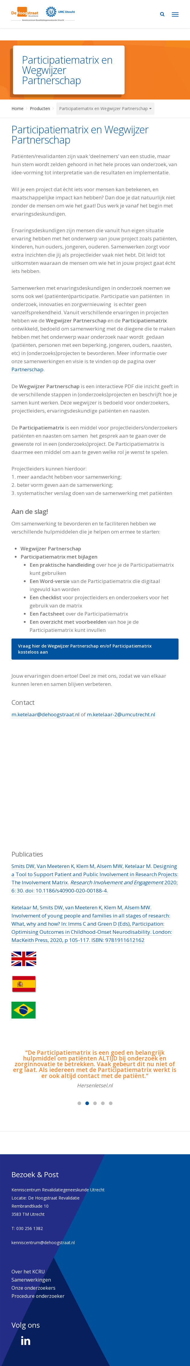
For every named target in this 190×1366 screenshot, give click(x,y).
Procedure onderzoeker (38, 1296)
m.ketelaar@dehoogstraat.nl (45, 714)
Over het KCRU (28, 1271)
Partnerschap (27, 369)
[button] (95, 649)
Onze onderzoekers (33, 1288)
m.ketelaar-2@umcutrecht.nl (121, 714)
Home (17, 108)
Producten (40, 108)
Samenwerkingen (31, 1279)
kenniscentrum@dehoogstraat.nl (43, 1242)
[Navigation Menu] (175, 14)
